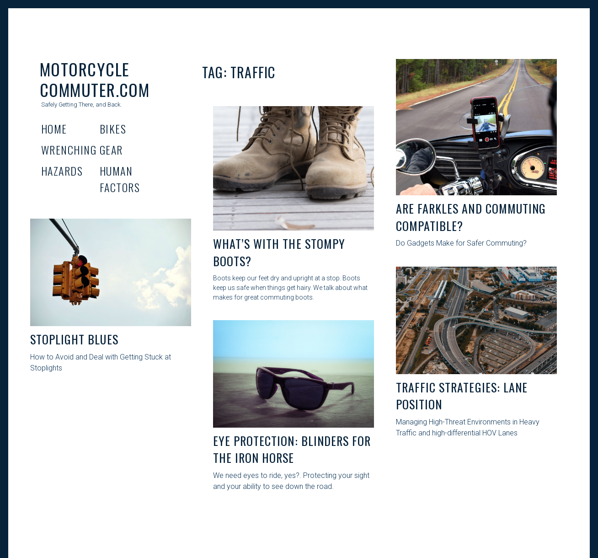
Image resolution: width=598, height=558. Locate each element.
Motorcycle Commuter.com (95, 79)
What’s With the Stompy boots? (279, 252)
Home (54, 128)
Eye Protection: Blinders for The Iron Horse (292, 449)
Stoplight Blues (74, 339)
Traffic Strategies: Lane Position (462, 395)
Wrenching (68, 149)
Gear (111, 149)
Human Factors (120, 178)
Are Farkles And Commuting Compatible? (471, 217)
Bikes (113, 128)
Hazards (62, 170)
